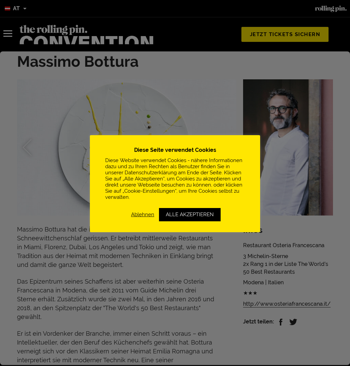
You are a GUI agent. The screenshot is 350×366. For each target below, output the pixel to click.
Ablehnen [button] (142, 214)
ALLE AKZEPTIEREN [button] (190, 214)
